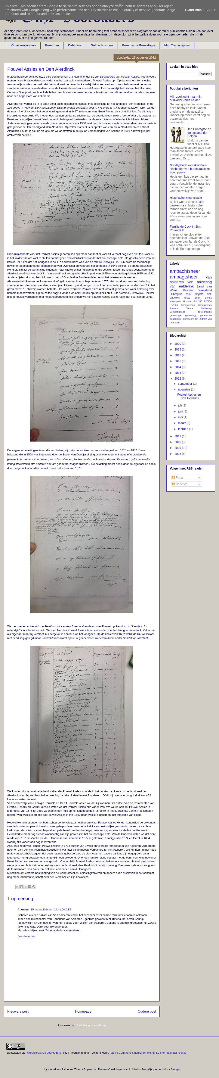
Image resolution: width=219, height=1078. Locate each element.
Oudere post (147, 1011)
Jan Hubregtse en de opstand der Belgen (199, 132)
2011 (178, 436)
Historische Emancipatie (186, 197)
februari (183, 429)
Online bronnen (102, 45)
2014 (178, 367)
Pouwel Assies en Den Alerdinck (189, 396)
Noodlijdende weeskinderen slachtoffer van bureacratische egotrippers (190, 168)
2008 (178, 453)
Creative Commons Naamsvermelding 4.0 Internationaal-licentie (147, 1052)
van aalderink (182, 286)
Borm (197, 297)
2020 (178, 343)
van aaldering (200, 282)
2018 (178, 349)
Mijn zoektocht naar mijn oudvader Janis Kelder (186, 98)
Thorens (187, 290)
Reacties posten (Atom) (91, 1025)
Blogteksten (13, 1052)
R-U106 (198, 301)
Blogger (175, 1069)
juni (180, 411)
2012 (178, 378)
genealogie (176, 315)
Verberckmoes (177, 312)
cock (188, 294)
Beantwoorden (27, 936)
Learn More (193, 10)
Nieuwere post (18, 1011)
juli (180, 405)
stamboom (188, 319)
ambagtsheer (184, 277)
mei (180, 417)
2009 (178, 447)
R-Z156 (208, 301)
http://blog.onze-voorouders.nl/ (46, 1052)
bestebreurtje (205, 312)
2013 (178, 372)
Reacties (179, 484)
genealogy (191, 315)
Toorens (174, 308)
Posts (177, 477)
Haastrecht (175, 301)
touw (187, 297)
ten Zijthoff (201, 319)
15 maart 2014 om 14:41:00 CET (51, 909)
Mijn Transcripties (177, 45)
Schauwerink (188, 305)
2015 (178, 361)
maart (182, 423)
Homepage (83, 1011)
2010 (178, 442)
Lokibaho (135, 1069)
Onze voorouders (23, 45)
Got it (211, 10)
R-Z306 (174, 305)
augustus (184, 389)
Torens (190, 308)
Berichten (52, 45)
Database (74, 45)
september (185, 383)
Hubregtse (176, 294)
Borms (208, 297)
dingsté (199, 294)
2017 (178, 355)
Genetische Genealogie (138, 45)
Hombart (187, 301)
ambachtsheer (185, 271)
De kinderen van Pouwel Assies (119, 76)
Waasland (205, 290)
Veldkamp (206, 308)
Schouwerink (205, 305)
